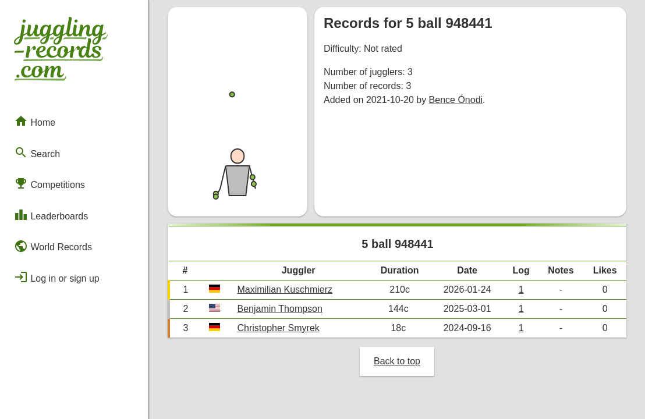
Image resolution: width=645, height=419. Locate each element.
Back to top (397, 361)
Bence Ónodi (456, 100)
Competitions (49, 183)
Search (37, 152)
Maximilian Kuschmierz (284, 289)
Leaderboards (51, 215)
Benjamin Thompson (279, 309)
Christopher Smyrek (278, 328)
